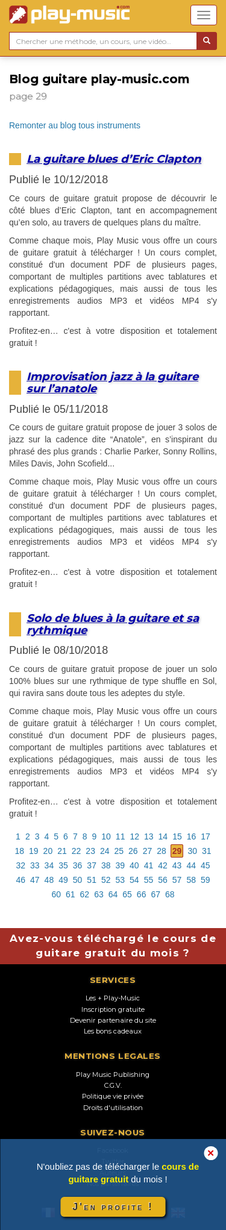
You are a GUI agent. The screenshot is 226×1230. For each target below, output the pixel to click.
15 (177, 836)
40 (134, 865)
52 (106, 880)
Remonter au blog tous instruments (74, 125)
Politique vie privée (112, 1096)
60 (56, 894)
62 (85, 894)
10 (106, 836)
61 (70, 894)
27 (147, 851)
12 (134, 836)
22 (76, 851)
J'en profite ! (112, 1207)
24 (105, 851)
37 (91, 865)
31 (207, 851)
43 (177, 865)
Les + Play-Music (113, 998)
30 (192, 851)
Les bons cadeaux (113, 1031)
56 (163, 880)
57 (177, 880)
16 (191, 836)
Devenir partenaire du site (113, 1020)
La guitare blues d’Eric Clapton (114, 159)
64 (113, 894)
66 (141, 894)
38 (106, 865)
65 (127, 894)
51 (91, 880)
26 (133, 851)
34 (49, 865)
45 (205, 865)
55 (149, 880)
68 (170, 894)
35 (63, 865)
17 (205, 836)
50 (78, 880)
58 (191, 880)
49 (63, 880)
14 (163, 836)
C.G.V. (113, 1085)
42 (163, 865)
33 (35, 865)
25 (119, 851)
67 (155, 894)
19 (34, 851)
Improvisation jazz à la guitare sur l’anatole (112, 382)
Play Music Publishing (112, 1074)
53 (120, 880)
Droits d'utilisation (113, 1107)
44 (191, 865)
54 (134, 880)
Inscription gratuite (113, 1009)
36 (78, 865)
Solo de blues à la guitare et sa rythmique (113, 624)
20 (48, 851)
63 (99, 894)
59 (205, 880)
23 (90, 851)
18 (19, 851)
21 (62, 851)
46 (20, 880)
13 (149, 836)
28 (161, 851)
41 (149, 865)
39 (120, 865)
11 (120, 836)
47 (35, 880)
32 (20, 865)
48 (49, 880)
